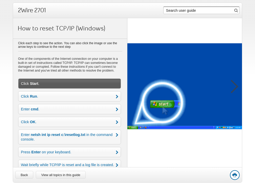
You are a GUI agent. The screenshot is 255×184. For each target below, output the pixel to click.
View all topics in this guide (60, 175)
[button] (232, 85)
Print (234, 175)
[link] (24, 175)
